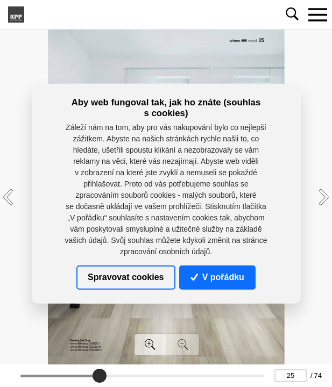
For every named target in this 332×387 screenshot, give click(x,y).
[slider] (100, 376)
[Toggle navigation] (317, 14)
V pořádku (217, 277)
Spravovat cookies (126, 277)
